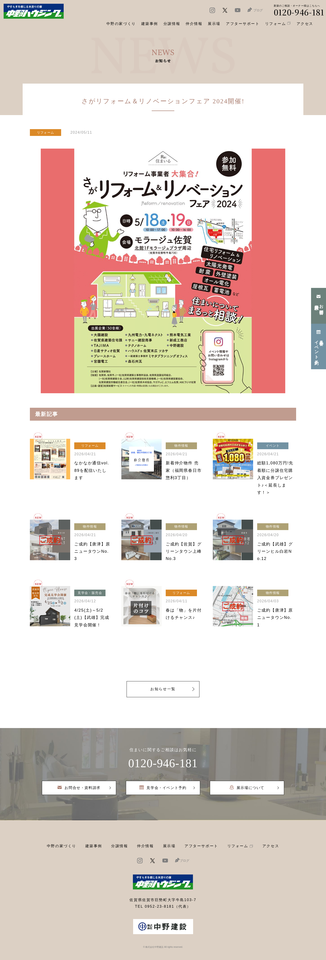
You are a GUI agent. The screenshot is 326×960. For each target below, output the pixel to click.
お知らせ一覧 (162, 689)
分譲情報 (119, 846)
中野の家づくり (61, 846)
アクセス (270, 846)
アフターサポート (201, 846)
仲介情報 (145, 846)
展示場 (169, 846)
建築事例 (149, 24)
